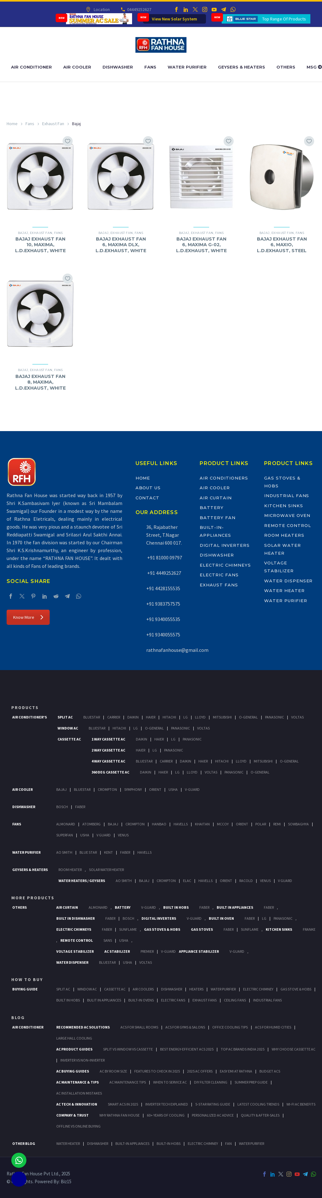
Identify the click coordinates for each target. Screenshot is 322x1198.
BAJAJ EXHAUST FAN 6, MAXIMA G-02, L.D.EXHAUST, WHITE (201, 244)
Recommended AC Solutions (83, 1027)
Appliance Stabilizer (199, 951)
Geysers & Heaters (241, 66)
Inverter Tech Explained (166, 1104)
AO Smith (64, 852)
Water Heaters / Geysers (81, 880)
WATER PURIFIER (251, 1143)
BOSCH (128, 918)
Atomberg (91, 824)
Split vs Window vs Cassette (128, 1049)
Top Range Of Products (284, 19)
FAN (228, 1143)
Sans (107, 940)
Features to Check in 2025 (157, 1071)
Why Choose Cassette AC (293, 1049)
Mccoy (223, 824)
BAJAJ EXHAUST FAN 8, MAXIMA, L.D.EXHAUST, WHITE (40, 382)
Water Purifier (187, 66)
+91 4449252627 (163, 573)
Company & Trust (72, 1115)
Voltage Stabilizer (75, 951)
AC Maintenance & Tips (77, 1082)
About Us (148, 487)
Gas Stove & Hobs (295, 989)
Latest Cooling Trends (258, 1104)
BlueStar (91, 717)
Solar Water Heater (106, 869)
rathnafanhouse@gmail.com (177, 650)
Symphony (133, 789)
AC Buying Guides (72, 1071)
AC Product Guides (74, 1049)
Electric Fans (219, 574)
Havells (181, 824)
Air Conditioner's (29, 717)
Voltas (297, 717)
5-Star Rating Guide (212, 1104)
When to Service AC (170, 1082)
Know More (28, 617)
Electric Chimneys (225, 565)
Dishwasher (118, 66)
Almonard (65, 824)
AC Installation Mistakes (79, 1093)
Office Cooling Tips (230, 1027)
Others (285, 66)
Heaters (196, 989)
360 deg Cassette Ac (110, 772)
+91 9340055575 (163, 634)
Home (12, 123)
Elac (187, 880)
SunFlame (128, 929)
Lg (185, 717)
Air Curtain (215, 497)
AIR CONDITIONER (27, 1027)
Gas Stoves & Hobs (162, 929)
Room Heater (70, 869)
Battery (212, 507)
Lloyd (200, 717)
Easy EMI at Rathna (236, 1071)
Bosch (62, 806)
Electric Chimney (258, 989)
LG (264, 918)
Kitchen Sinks (283, 505)
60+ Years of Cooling (166, 1115)
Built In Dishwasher (75, 918)
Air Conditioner (31, 66)
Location (101, 9)
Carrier (113, 717)
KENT (108, 852)
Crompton (107, 789)
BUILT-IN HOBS (168, 1143)
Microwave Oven (287, 515)
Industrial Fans (286, 495)
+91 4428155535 (163, 588)
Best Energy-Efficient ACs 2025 (187, 1049)
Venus (123, 835)
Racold (246, 880)
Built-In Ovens (141, 1000)
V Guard (104, 835)
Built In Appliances (235, 907)
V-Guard (192, 789)
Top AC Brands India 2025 (242, 1049)
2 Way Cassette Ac (108, 750)
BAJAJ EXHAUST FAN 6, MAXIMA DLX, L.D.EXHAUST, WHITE (121, 244)
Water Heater (284, 590)
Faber (80, 806)
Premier (147, 951)
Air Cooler (77, 66)
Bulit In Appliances (104, 1000)
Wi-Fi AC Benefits (300, 1104)
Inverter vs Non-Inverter (82, 1060)
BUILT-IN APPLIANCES (132, 1143)
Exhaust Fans (219, 584)
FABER (125, 852)
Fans (150, 66)
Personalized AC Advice (213, 1115)
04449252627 (138, 9)
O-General (248, 717)
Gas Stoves (202, 929)
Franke (309, 929)
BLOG (18, 1017)
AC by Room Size (113, 1071)
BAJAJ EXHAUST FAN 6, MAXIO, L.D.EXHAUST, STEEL (282, 244)
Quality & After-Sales (260, 1115)
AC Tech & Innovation (76, 1104)
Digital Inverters (224, 545)
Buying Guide (25, 989)
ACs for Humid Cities (273, 1027)
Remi (277, 824)
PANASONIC (283, 918)
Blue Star (88, 852)
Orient (155, 789)
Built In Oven (221, 918)
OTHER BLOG (23, 1143)
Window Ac (68, 728)
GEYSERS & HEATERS (30, 869)
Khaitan (202, 824)
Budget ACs (269, 1071)
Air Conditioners (224, 477)
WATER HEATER (68, 1143)
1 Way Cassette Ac (108, 739)
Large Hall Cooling (74, 1038)
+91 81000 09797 (164, 557)
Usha (173, 789)
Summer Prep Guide (251, 1082)
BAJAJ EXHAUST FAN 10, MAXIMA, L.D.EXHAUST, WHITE (40, 244)
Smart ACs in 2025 (123, 1104)
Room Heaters (284, 535)
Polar (260, 824)
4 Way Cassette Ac (108, 761)
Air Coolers (143, 989)
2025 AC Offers (200, 1071)
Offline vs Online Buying (78, 1126)
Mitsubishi (222, 717)
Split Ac (65, 717)
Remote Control (287, 525)
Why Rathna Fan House (119, 1115)
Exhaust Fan (53, 123)
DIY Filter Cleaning (210, 1082)
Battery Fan (217, 517)
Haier (150, 717)
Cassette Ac (69, 739)
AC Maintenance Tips (127, 1082)
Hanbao (159, 824)
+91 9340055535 (163, 619)
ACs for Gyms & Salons (185, 1027)
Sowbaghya (298, 824)
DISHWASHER (97, 1143)
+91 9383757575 (163, 604)
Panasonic (274, 717)
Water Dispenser (288, 580)
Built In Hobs (176, 907)
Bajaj (23, 233)
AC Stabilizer (117, 951)
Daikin (133, 717)
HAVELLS (144, 852)
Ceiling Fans (235, 1000)
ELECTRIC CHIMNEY (203, 1143)
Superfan (64, 835)
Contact (148, 497)
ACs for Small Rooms (139, 1027)
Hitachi (169, 717)
